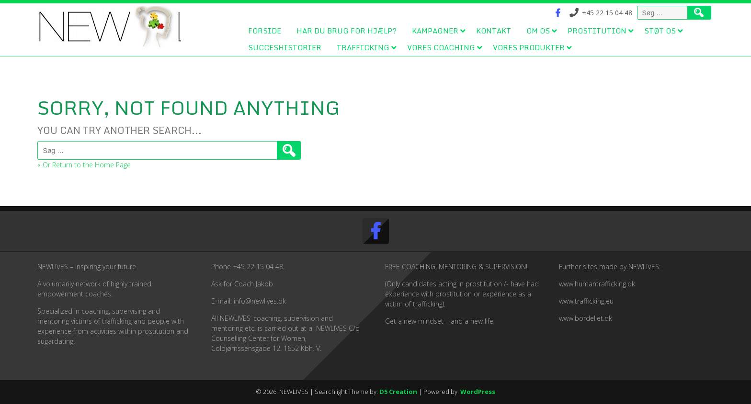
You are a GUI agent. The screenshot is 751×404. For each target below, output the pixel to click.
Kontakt (493, 30)
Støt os (660, 30)
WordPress (477, 391)
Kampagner (435, 30)
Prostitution (597, 30)
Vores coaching (441, 47)
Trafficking (363, 47)
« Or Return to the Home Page (84, 164)
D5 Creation (398, 391)
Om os (538, 30)
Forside (264, 30)
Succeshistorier (284, 47)
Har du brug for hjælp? (346, 30)
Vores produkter (529, 47)
